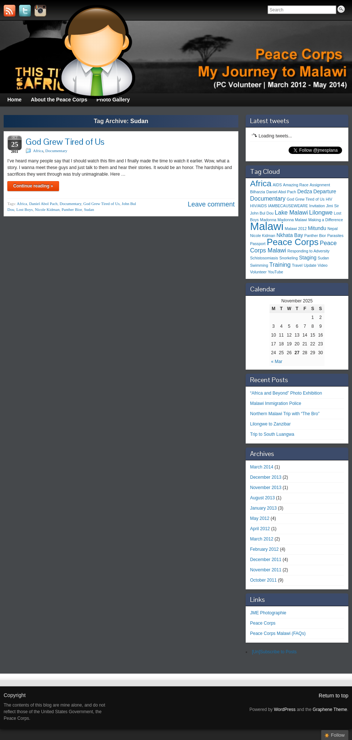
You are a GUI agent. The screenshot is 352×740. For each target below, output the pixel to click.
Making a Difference (325, 220)
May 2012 (260, 518)
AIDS (277, 185)
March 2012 (261, 539)
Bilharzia (257, 192)
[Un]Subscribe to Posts (274, 651)
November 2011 (265, 569)
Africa (38, 150)
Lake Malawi (291, 212)
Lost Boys (24, 209)
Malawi (266, 226)
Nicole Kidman (47, 209)
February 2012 (264, 549)
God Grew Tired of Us (65, 141)
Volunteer (258, 272)
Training (280, 264)
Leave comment (211, 204)
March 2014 (261, 467)
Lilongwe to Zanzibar (270, 424)
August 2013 (262, 497)
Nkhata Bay (289, 235)
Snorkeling (288, 258)
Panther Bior (72, 209)
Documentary (56, 150)
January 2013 (263, 508)
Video (322, 265)
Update (310, 265)
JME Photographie (268, 612)
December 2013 (265, 477)
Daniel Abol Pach (43, 203)
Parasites (335, 235)
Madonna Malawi (292, 220)
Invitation (317, 206)
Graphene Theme (330, 709)
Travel (297, 265)
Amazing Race (295, 185)
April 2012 (260, 528)
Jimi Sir (332, 206)
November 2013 (265, 487)
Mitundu (317, 228)
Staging (307, 258)
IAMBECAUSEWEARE (288, 206)
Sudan (89, 209)
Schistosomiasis (264, 258)
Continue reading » (33, 185)
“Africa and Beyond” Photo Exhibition (286, 393)
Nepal (332, 228)
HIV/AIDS (258, 206)
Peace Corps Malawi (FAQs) (277, 633)
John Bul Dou (262, 213)
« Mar (276, 361)
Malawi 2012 (296, 228)
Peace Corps (292, 242)
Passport (257, 243)
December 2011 (265, 559)
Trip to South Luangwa (272, 434)
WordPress (285, 709)
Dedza (304, 191)
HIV (329, 199)
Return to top (333, 695)
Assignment (319, 185)
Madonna (268, 220)
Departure (325, 191)
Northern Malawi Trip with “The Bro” (284, 413)
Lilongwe (321, 212)
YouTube (275, 272)
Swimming (259, 265)
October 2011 (263, 580)
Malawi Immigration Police (275, 403)
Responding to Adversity (308, 251)
